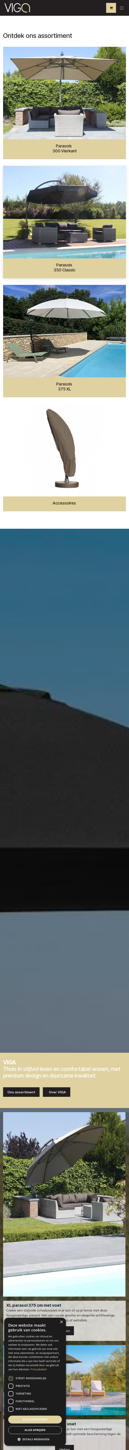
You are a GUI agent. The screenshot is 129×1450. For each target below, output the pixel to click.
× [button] (61, 1322)
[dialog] (35, 1382)
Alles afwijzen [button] (35, 1430)
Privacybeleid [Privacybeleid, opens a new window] (39, 1369)
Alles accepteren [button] (35, 1419)
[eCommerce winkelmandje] (111, 8)
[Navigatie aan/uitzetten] (122, 8)
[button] (35, 1439)
